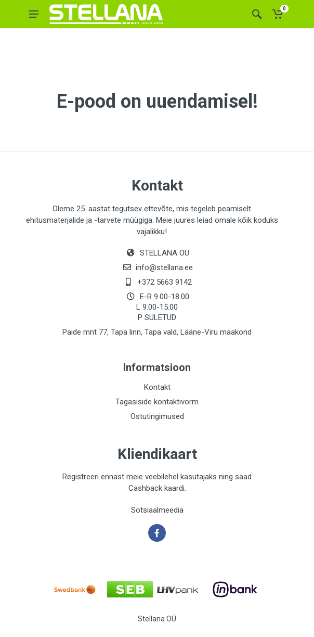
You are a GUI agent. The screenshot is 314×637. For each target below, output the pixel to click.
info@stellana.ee (164, 267)
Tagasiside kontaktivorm (157, 401)
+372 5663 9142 (164, 282)
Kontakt (157, 387)
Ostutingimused (157, 416)
